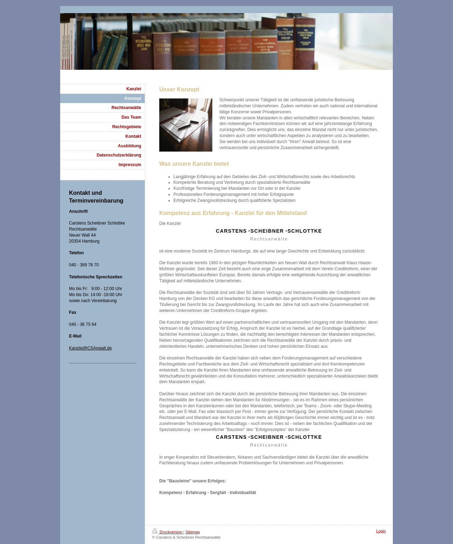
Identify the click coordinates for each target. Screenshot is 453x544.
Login (381, 531)
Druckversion (167, 532)
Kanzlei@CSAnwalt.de (90, 348)
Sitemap (192, 532)
